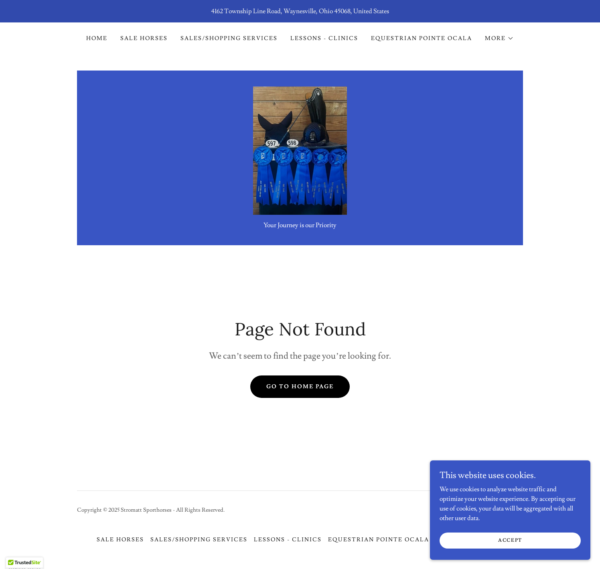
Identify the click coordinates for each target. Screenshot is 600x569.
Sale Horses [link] (144, 38)
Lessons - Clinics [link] (324, 38)
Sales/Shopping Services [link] (229, 38)
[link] (300, 149)
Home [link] (96, 38)
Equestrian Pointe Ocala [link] (421, 38)
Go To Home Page (300, 386)
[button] (499, 38)
